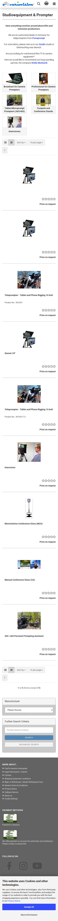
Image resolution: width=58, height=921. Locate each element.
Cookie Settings (11, 799)
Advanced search (29, 744)
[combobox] (21, 142)
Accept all (29, 907)
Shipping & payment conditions (18, 779)
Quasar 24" (10, 353)
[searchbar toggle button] (39, 4)
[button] (5, 142)
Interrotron (10, 467)
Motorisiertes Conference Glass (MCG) (24, 523)
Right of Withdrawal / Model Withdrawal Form (24, 782)
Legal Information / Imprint (16, 772)
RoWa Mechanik (39, 63)
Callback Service (11, 792)
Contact (8, 775)
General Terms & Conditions (16, 785)
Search (29, 738)
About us (8, 796)
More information (29, 915)
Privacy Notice (14, 901)
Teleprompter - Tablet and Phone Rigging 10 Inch (29, 295)
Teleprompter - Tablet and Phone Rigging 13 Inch (29, 409)
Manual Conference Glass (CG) (20, 580)
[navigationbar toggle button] (54, 4)
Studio (42, 44)
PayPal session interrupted (16, 768)
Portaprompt (38, 38)
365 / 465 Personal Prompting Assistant (24, 636)
